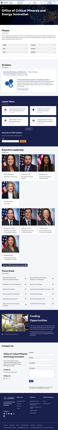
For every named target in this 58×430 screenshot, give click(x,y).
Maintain (33, 52)
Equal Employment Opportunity (36, 427)
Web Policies (39, 425)
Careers (18, 408)
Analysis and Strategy (36, 284)
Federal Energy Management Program (40, 289)
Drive (4, 52)
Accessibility (11, 425)
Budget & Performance (34, 401)
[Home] (4, 3)
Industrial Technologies (36, 294)
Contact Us (19, 406)
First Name (31, 352)
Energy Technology (32, 72)
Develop (33, 48)
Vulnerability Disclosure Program (10, 427)
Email (3, 139)
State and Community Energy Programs (11, 304)
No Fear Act (32, 425)
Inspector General (33, 410)
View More (29, 128)
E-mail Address (32, 362)
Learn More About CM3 (22, 89)
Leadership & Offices (21, 401)
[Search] (56, 3)
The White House (46, 403)
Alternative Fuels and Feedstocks (12, 284)
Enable (4, 45)
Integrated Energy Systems (10, 299)
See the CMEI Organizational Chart (14, 265)
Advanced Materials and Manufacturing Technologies (10, 278)
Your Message (32, 368)
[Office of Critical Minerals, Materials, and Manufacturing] (33, 79)
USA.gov (45, 401)
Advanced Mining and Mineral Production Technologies (38, 278)
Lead (4, 48)
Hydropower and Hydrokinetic (11, 294)
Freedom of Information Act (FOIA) (35, 408)
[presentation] (37, 384)
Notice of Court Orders (48, 427)
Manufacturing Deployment (37, 299)
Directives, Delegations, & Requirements (35, 404)
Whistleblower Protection (23, 427)
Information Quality (25, 425)
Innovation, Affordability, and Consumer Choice (16, 75)
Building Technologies (9, 289)
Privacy (17, 425)
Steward (33, 45)
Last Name (31, 357)
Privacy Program (33, 413)
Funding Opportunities (49, 3)
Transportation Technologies (38, 303)
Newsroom (19, 403)
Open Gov (6, 425)
